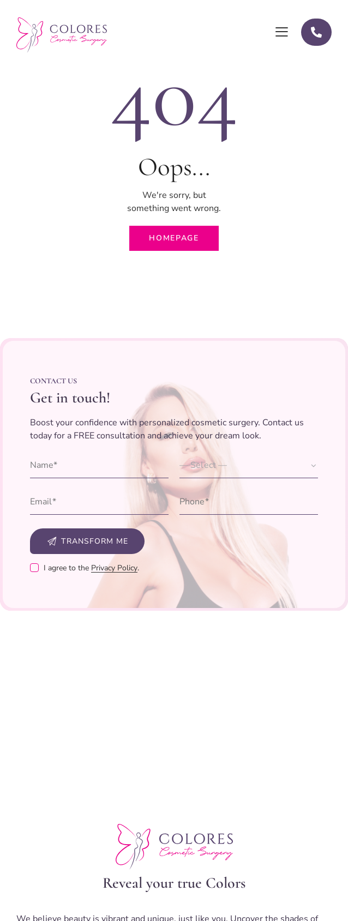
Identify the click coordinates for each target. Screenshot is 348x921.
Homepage (174, 238)
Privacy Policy (114, 568)
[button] (281, 32)
